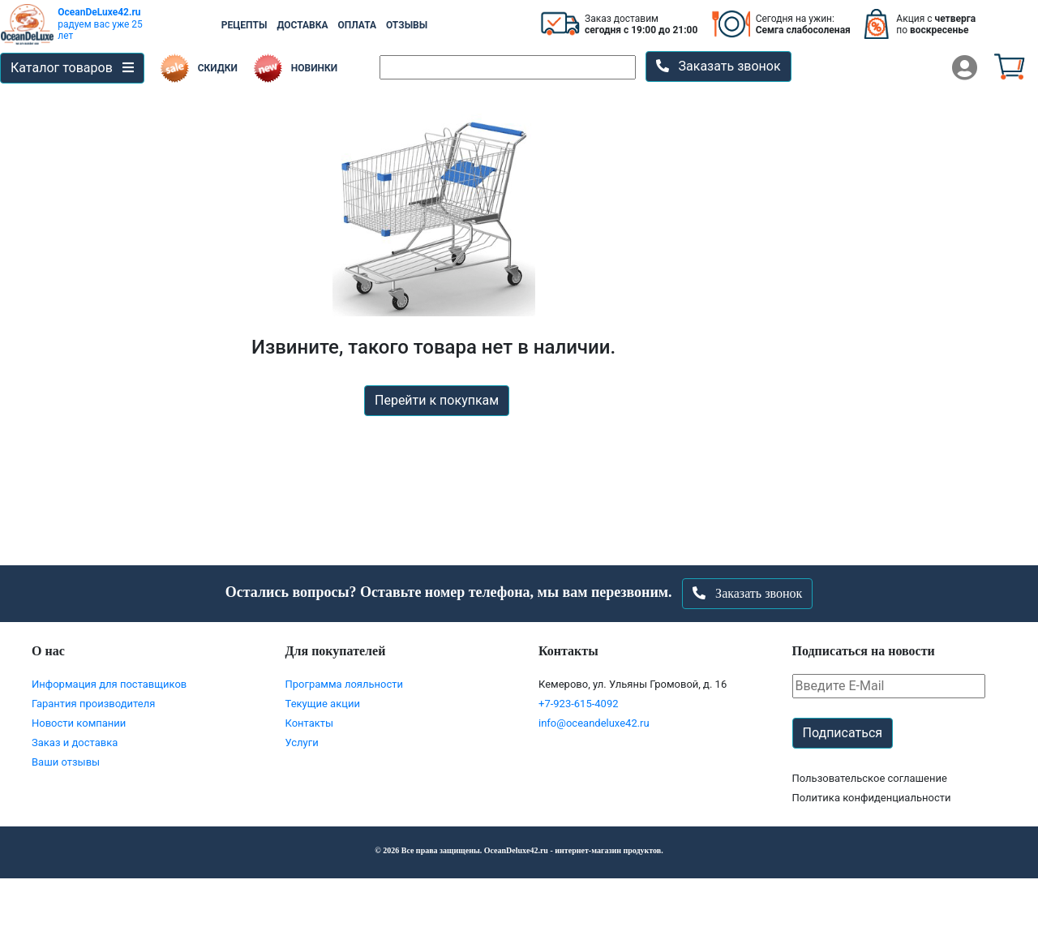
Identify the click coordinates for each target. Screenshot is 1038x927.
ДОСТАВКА (302, 25)
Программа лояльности (344, 684)
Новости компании (79, 723)
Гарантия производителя (93, 703)
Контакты (309, 723)
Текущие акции (322, 703)
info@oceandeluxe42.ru (594, 723)
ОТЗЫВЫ (406, 25)
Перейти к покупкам (437, 400)
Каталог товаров (72, 67)
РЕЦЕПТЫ (244, 25)
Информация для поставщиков (109, 684)
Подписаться (843, 732)
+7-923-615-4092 (578, 703)
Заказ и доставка (75, 742)
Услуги (302, 742)
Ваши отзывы (66, 762)
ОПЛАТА (356, 25)
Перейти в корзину (519, 901)
